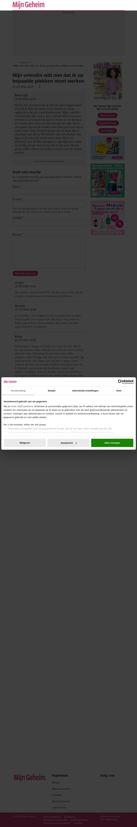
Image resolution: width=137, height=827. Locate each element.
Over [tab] (119, 390)
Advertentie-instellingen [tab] (85, 390)
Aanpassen (69, 442)
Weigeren (25, 442)
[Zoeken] (122, 5)
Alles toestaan (112, 442)
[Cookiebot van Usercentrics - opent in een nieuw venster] (120, 382)
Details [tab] (51, 390)
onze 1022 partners (22, 406)
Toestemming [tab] (18, 390)
